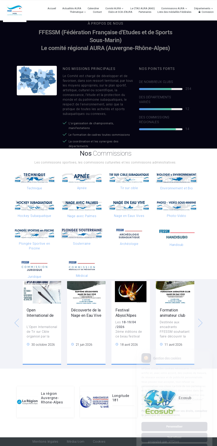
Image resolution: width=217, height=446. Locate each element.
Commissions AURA (172, 8)
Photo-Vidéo (176, 216)
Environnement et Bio (176, 188)
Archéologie (129, 244)
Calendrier (93, 8)
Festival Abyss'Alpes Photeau (125, 315)
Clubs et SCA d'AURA (120, 11)
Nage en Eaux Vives (129, 216)
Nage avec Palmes (81, 216)
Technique (34, 188)
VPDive (173, 441)
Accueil (52, 8)
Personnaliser (174, 410)
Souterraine (82, 243)
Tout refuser (174, 421)
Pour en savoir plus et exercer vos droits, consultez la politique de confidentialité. (174, 396)
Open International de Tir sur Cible (40, 315)
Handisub (176, 245)
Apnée (82, 188)
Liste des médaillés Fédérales (174, 11)
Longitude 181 (120, 398)
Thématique (76, 11)
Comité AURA (113, 8)
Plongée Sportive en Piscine (34, 246)
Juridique (34, 277)
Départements (202, 8)
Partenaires (145, 11)
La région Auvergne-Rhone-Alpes (52, 397)
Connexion (206, 11)
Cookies (99, 441)
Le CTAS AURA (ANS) (142, 8)
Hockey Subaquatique (34, 216)
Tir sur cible (129, 188)
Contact (97, 11)
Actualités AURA (71, 8)
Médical (82, 276)
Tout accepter (174, 431)
